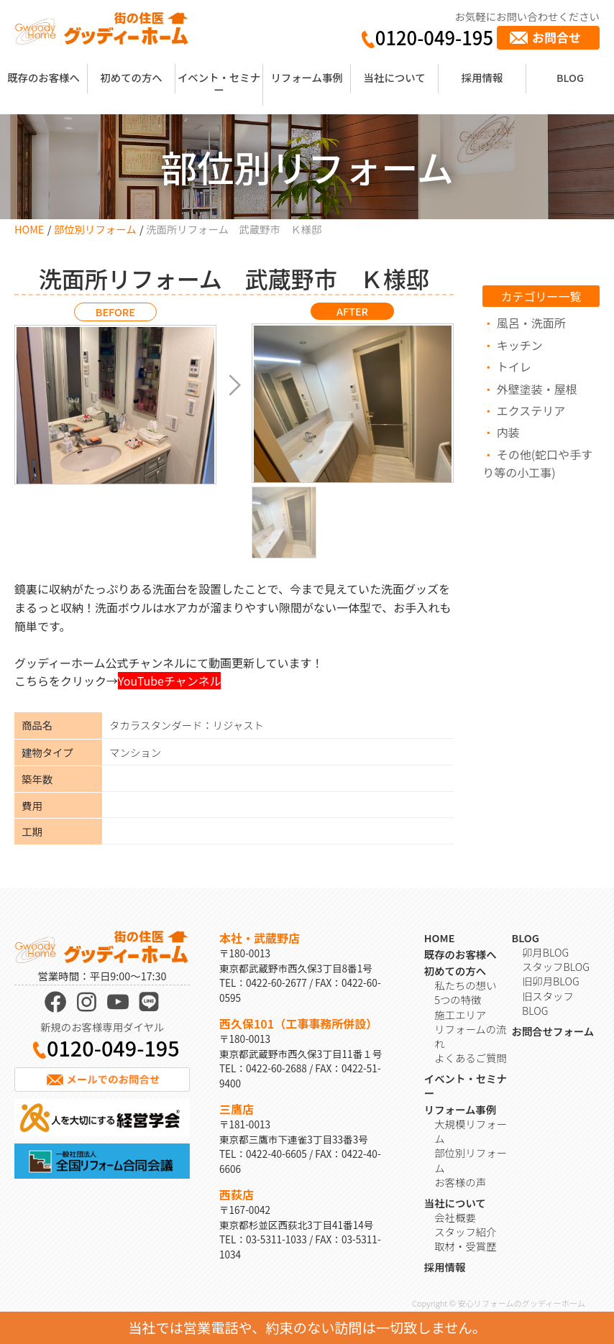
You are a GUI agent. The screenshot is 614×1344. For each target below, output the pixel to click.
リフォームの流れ (470, 1036)
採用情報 (482, 77)
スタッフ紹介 (465, 1231)
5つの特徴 (457, 999)
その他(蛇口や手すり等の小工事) (537, 464)
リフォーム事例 (306, 77)
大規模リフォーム (470, 1131)
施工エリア (460, 1014)
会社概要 (455, 1217)
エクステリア (531, 410)
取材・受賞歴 (465, 1245)
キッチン (520, 345)
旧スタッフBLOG (548, 1003)
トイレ (514, 366)
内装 (508, 432)
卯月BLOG (545, 951)
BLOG (570, 77)
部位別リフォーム (95, 228)
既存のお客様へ (43, 77)
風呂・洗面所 (531, 322)
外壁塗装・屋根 (537, 388)
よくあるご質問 (470, 1057)
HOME (29, 228)
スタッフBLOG (556, 966)
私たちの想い (465, 985)
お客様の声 (460, 1181)
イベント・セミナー (219, 83)
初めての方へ (131, 77)
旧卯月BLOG (550, 980)
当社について (395, 77)
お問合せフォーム (553, 1031)
